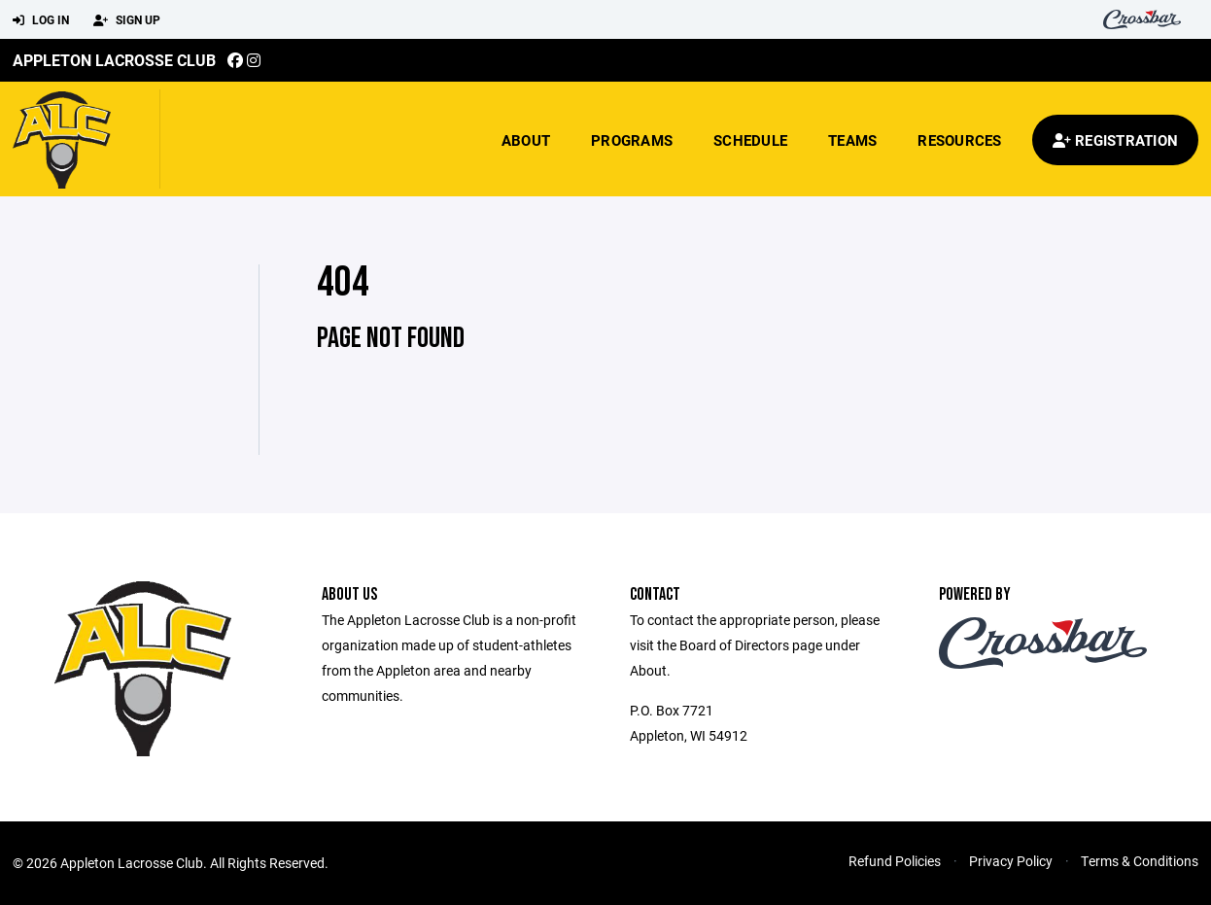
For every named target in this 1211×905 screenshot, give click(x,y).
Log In (41, 20)
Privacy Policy (1011, 861)
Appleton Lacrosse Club (114, 60)
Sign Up (126, 20)
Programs (632, 140)
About (526, 140)
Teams (852, 140)
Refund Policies (894, 861)
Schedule (750, 140)
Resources (959, 140)
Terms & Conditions (1139, 861)
